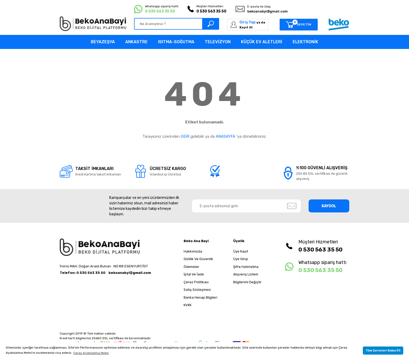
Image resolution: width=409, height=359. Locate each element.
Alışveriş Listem (245, 274)
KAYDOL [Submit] (329, 206)
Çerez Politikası (196, 282)
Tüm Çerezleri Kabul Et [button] (383, 350)
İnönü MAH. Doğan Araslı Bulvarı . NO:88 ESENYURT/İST (104, 266)
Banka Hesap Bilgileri (200, 297)
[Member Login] (248, 24)
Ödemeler (191, 267)
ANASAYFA (225, 136)
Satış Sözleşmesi (197, 290)
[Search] (176, 24)
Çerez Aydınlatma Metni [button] (91, 353)
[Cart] (299, 24)
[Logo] (93, 23)
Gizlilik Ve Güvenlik (198, 259)
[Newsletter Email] (246, 205)
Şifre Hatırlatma (245, 267)
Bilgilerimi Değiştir (247, 282)
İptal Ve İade (194, 274)
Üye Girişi (240, 259)
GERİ (185, 136)
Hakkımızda (193, 251)
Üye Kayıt (240, 251)
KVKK (187, 305)
